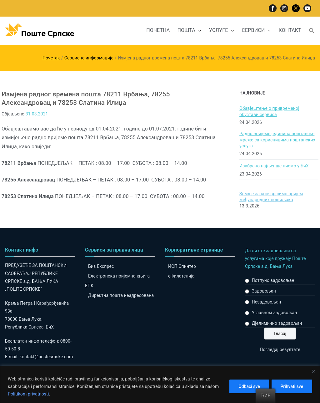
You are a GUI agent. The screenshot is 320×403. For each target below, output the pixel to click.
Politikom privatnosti (28, 393)
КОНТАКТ (289, 30)
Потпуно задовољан (273, 280)
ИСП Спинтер (182, 266)
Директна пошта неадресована (121, 295)
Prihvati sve (291, 386)
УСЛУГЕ (221, 30)
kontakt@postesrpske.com (46, 356)
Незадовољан (266, 301)
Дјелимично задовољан (277, 323)
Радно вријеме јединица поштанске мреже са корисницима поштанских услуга (277, 139)
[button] (198, 30)
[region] (160, 384)
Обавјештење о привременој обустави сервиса (269, 111)
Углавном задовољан (274, 312)
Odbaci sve (249, 386)
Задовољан (264, 290)
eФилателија (181, 275)
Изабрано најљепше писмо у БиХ (274, 165)
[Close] (313, 371)
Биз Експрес (101, 266)
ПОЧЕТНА (158, 30)
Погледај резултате (280, 349)
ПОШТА (189, 30)
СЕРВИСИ (256, 30)
